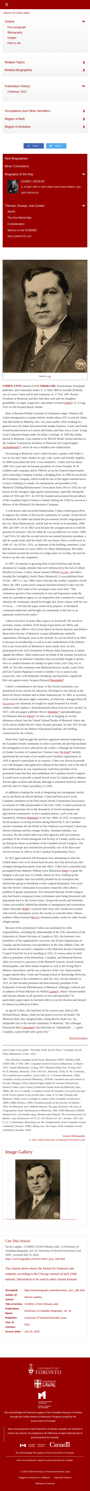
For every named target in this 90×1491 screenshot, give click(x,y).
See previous (30, 192)
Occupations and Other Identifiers (27, 111)
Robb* (26, 908)
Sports (11, 211)
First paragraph (16, 27)
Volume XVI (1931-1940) (16, 13)
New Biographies (16, 158)
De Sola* (65, 752)
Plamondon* (57, 680)
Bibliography (14, 32)
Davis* (31, 716)
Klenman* (33, 817)
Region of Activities (18, 126)
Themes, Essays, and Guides (25, 205)
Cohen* (68, 402)
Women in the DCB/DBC (22, 230)
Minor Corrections (17, 166)
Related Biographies (18, 70)
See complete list (19, 236)
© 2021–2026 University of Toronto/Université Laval (57, 1139)
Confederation (16, 224)
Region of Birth (15, 119)
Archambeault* (11, 447)
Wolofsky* (54, 712)
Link (49, 376)
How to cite (14, 43)
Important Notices (62, 1477)
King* (65, 870)
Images (11, 37)
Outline (9, 21)
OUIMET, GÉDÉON (33, 181)
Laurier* (54, 991)
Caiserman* (28, 1027)
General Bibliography (73, 1135)
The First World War (19, 217)
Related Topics (15, 62)
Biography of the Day (19, 174)
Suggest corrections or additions (34, 1477)
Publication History (17, 86)
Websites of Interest (45, 1483)
